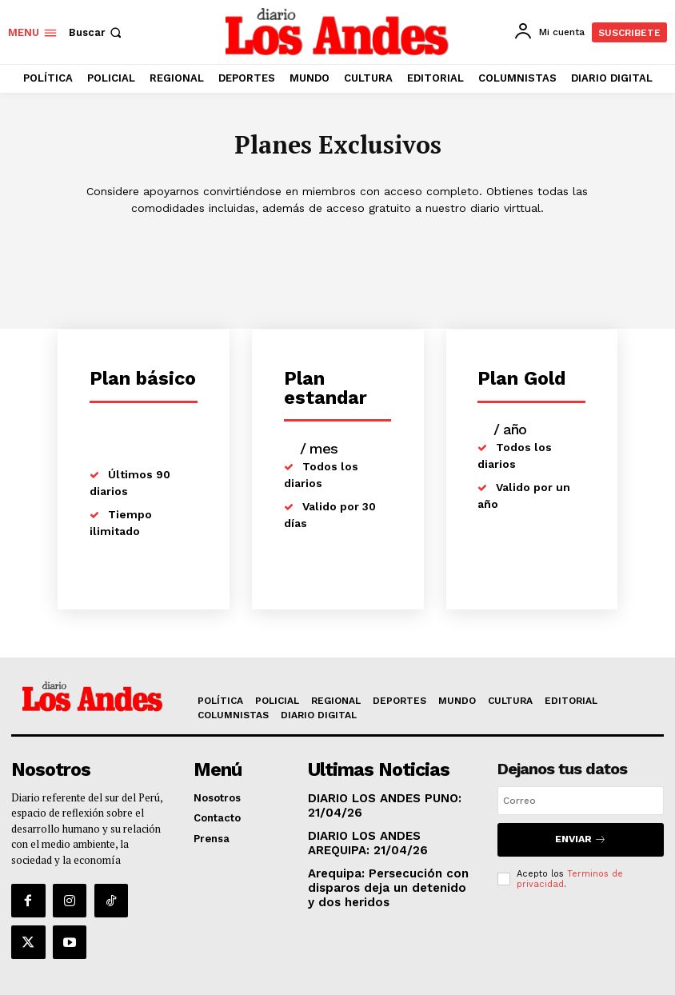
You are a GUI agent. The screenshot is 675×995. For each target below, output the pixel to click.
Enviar (580, 839)
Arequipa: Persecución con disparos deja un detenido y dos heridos (381, 879)
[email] (580, 802)
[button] (97, 32)
